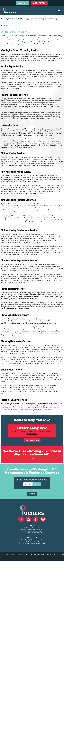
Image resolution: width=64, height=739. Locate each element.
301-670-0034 (23, 31)
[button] (59, 10)
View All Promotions (32, 440)
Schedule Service (39, 3)
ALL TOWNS (32, 494)
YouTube (28, 519)
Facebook (35, 519)
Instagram (43, 519)
